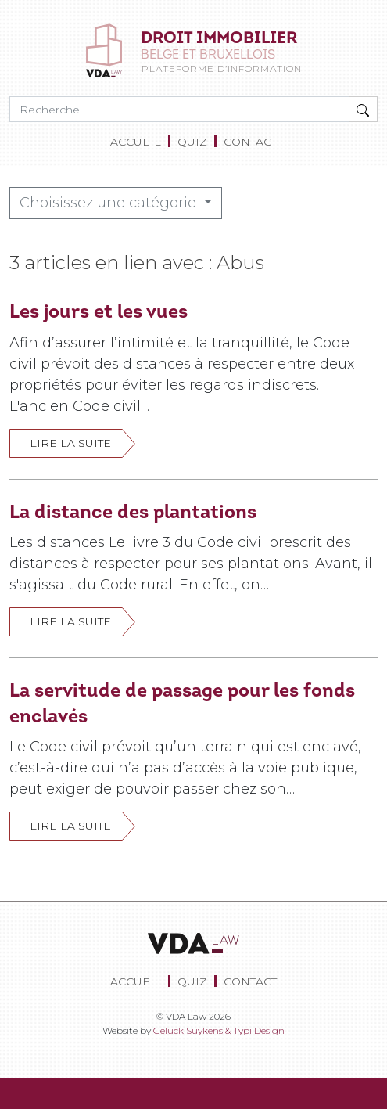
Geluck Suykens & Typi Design (219, 1030)
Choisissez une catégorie (110, 202)
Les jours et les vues (98, 311)
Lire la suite (70, 443)
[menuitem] (138, 142)
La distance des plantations (132, 511)
